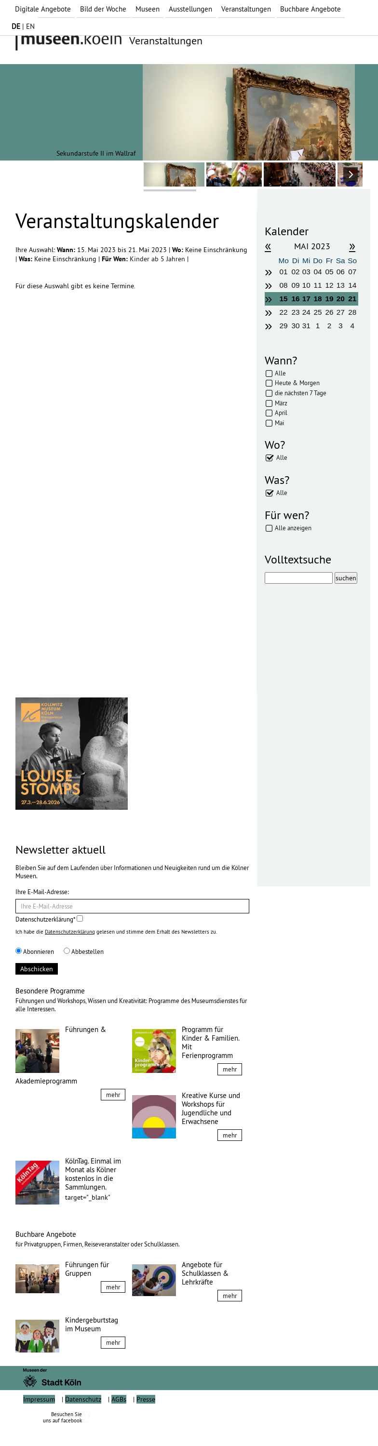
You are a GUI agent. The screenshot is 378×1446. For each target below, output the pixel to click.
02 (295, 272)
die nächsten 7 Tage (300, 393)
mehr (113, 1094)
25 (318, 312)
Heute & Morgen (297, 383)
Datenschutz (83, 1421)
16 (295, 299)
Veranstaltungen (246, 8)
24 (306, 312)
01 (284, 272)
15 (284, 299)
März (281, 403)
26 (329, 312)
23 (295, 312)
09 (295, 285)
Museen (147, 8)
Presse (145, 1421)
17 (306, 299)
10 (306, 285)
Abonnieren (34, 951)
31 (306, 325)
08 (284, 285)
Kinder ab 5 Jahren (158, 258)
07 (352, 272)
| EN (23, 26)
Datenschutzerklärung (70, 931)
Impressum (39, 1421)
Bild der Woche (103, 8)
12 (329, 285)
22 (284, 312)
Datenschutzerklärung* (49, 919)
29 (284, 325)
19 (329, 299)
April (281, 412)
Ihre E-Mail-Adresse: (42, 892)
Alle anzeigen (293, 528)
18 (318, 299)
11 (318, 285)
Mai (279, 423)
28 (352, 312)
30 (295, 325)
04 (318, 272)
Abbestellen (84, 951)
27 (341, 312)
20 (341, 299)
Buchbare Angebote (310, 8)
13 (341, 285)
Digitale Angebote (43, 8)
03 (306, 272)
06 (341, 272)
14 (352, 285)
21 (352, 299)
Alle (280, 373)
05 (329, 272)
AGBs (118, 1421)
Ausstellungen (190, 8)
